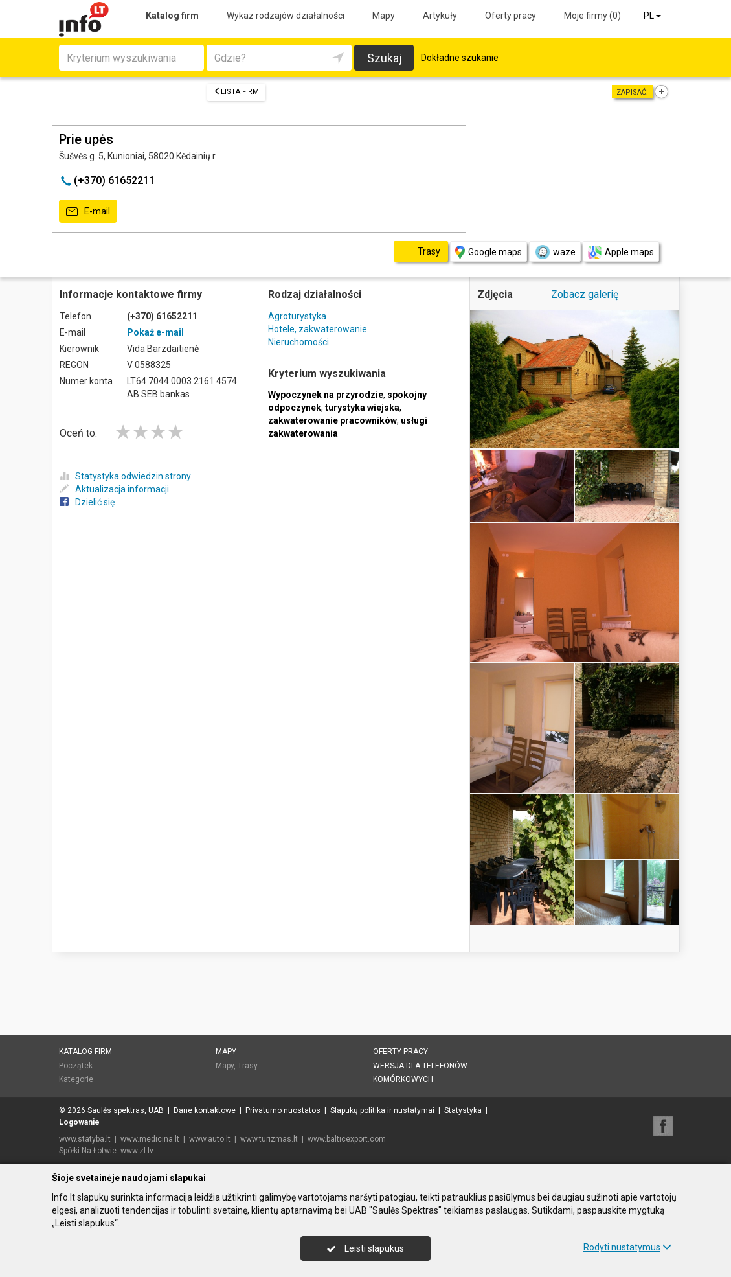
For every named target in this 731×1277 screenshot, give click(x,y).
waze (555, 252)
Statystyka (463, 1110)
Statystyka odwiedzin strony (125, 476)
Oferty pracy (510, 15)
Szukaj (384, 58)
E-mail (88, 212)
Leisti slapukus (365, 1248)
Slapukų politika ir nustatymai (382, 1110)
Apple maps (621, 252)
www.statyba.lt (85, 1139)
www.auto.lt (210, 1139)
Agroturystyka (297, 316)
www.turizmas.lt (269, 1139)
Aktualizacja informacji (114, 489)
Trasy (248, 1065)
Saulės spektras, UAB (125, 1110)
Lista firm (236, 91)
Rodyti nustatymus (627, 1247)
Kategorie (76, 1079)
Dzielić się (87, 502)
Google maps (488, 252)
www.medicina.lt (149, 1139)
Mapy (383, 15)
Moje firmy (592, 15)
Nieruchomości (298, 342)
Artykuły (440, 15)
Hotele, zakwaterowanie (317, 329)
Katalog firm (172, 15)
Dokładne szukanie (460, 57)
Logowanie (79, 1122)
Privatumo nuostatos (283, 1110)
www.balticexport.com (347, 1139)
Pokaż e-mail (155, 332)
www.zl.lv (136, 1150)
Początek (76, 1065)
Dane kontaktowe (205, 1110)
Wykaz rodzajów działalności (285, 15)
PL (653, 15)
